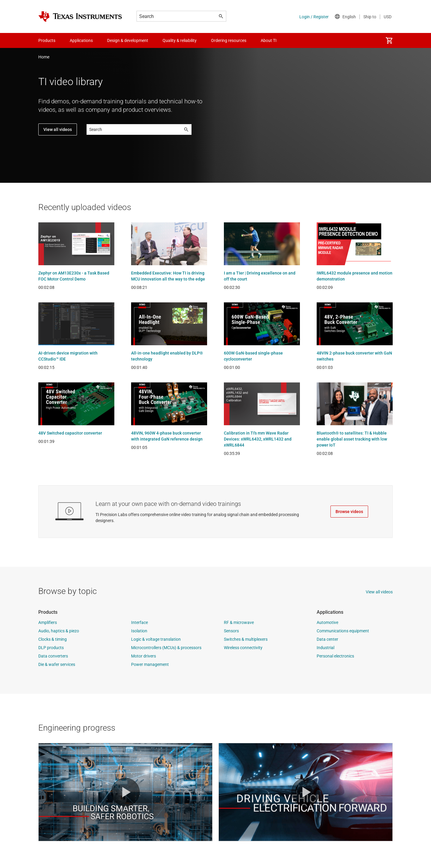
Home (43, 57)
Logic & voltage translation (156, 639)
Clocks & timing (52, 639)
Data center (327, 639)
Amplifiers (47, 622)
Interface (139, 622)
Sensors (231, 630)
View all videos (57, 129)
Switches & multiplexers (246, 639)
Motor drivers (143, 656)
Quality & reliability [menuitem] (180, 40)
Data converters (53, 656)
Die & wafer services (56, 664)
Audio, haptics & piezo (58, 630)
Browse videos (349, 511)
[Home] (80, 16)
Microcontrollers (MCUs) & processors (166, 647)
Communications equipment (343, 630)
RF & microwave (239, 622)
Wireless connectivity (243, 647)
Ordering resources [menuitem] (228, 40)
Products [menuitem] (46, 40)
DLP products (51, 647)
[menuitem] (389, 40)
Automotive (327, 622)
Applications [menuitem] (81, 40)
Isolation (139, 630)
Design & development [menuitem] (127, 40)
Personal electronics (335, 656)
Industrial (325, 647)
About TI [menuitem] (269, 40)
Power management (150, 664)
